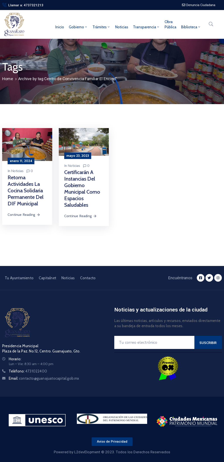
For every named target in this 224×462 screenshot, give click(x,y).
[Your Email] (154, 342)
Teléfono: (28, 371)
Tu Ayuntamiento (19, 278)
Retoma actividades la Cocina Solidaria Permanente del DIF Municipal (26, 190)
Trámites (101, 27)
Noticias (121, 27)
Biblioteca (191, 27)
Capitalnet (47, 278)
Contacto (88, 278)
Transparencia (146, 27)
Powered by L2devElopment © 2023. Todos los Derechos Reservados (112, 452)
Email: (44, 378)
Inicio (59, 27)
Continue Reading (24, 215)
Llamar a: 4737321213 (25, 5)
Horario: (15, 359)
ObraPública (170, 24)
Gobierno (78, 27)
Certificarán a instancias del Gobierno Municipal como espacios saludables (82, 188)
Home (7, 78)
